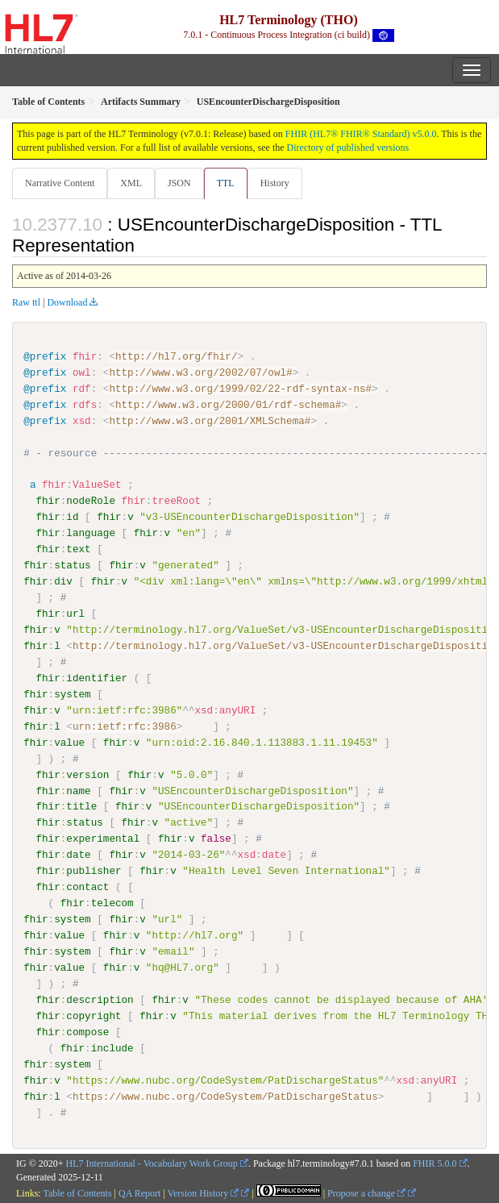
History (274, 183)
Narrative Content (59, 183)
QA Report (139, 1192)
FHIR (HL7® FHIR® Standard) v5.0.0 (361, 133)
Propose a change (366, 1192)
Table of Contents (77, 1192)
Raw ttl (26, 302)
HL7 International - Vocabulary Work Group (152, 1163)
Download (67, 302)
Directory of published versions (348, 147)
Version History (203, 1192)
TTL (226, 183)
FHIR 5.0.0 (434, 1163)
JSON (179, 183)
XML (131, 183)
